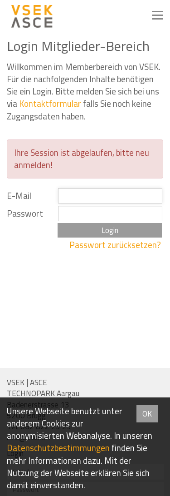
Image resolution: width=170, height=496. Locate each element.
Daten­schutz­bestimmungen (58, 448)
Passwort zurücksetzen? (115, 245)
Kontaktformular (50, 103)
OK (147, 414)
